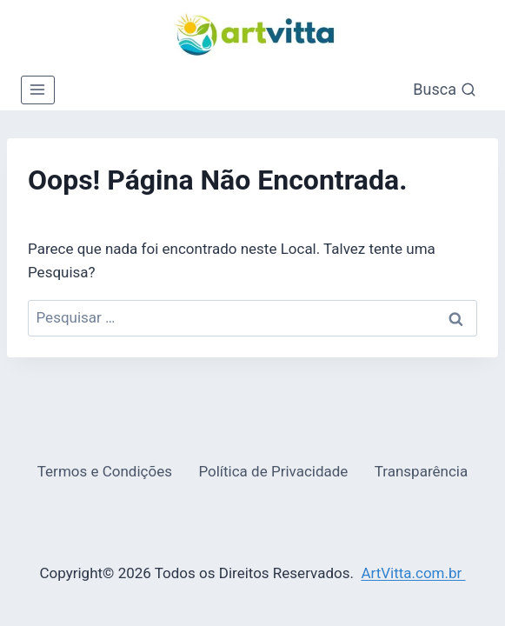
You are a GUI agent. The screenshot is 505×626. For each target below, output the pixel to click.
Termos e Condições (104, 471)
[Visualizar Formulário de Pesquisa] (444, 90)
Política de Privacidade (273, 471)
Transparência (421, 471)
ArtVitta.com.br (413, 573)
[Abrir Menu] (38, 90)
